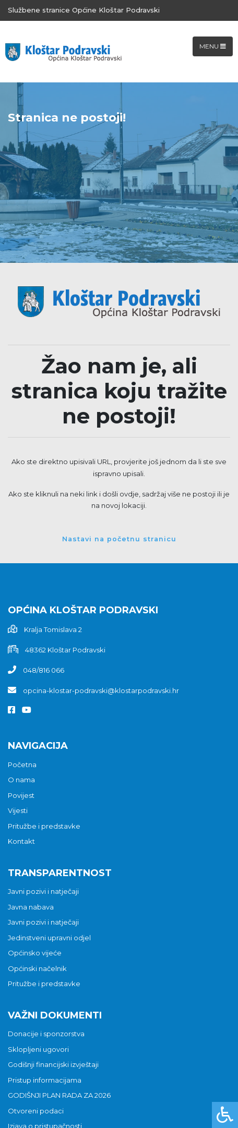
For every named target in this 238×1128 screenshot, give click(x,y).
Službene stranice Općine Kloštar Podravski (84, 10)
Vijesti (18, 810)
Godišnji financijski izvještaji (53, 1064)
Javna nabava (31, 907)
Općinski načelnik (37, 968)
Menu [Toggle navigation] (212, 46)
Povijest (21, 795)
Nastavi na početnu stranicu (119, 539)
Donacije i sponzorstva (46, 1033)
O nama (21, 779)
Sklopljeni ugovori (38, 1049)
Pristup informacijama (44, 1080)
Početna (22, 764)
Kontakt (21, 841)
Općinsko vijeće (35, 953)
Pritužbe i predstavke (44, 826)
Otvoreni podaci (36, 1111)
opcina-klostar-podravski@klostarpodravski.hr (101, 690)
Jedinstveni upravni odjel (49, 937)
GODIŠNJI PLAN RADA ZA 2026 (59, 1095)
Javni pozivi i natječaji (43, 891)
